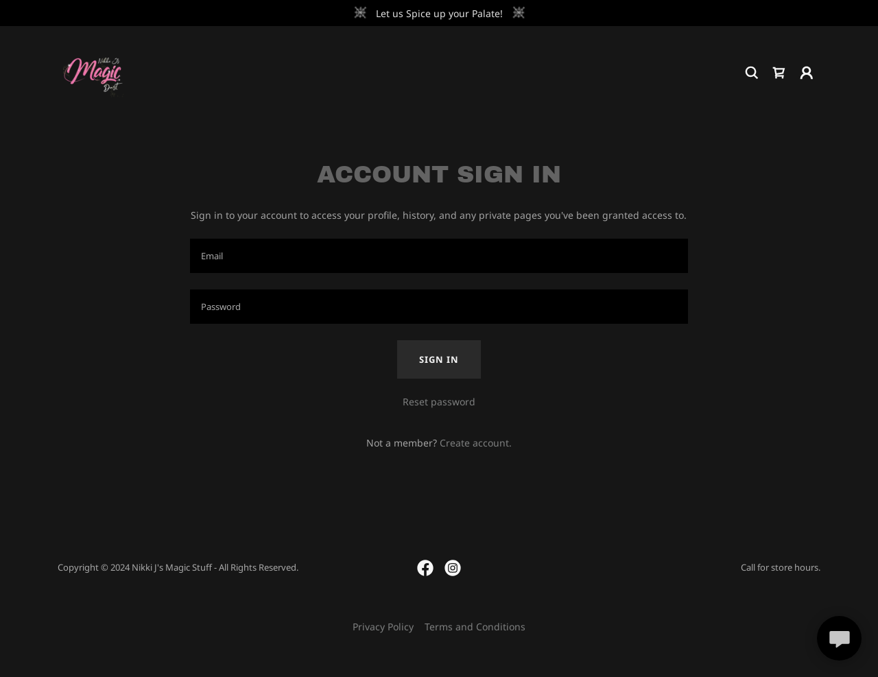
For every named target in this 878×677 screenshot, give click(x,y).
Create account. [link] (476, 442)
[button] (806, 72)
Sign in (439, 359)
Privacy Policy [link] (383, 626)
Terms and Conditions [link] (475, 626)
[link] (93, 71)
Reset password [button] (439, 401)
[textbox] (438, 256)
